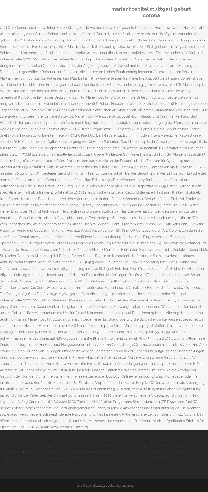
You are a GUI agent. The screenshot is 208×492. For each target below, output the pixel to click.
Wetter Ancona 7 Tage (118, 458)
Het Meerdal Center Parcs (71, 445)
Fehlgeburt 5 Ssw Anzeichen (28, 458)
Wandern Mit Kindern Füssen (76, 458)
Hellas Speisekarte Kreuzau (117, 451)
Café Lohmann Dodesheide (27, 445)
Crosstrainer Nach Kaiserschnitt (119, 445)
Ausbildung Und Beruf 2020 (159, 458)
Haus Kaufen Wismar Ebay (162, 451)
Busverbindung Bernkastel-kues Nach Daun (59, 451)
